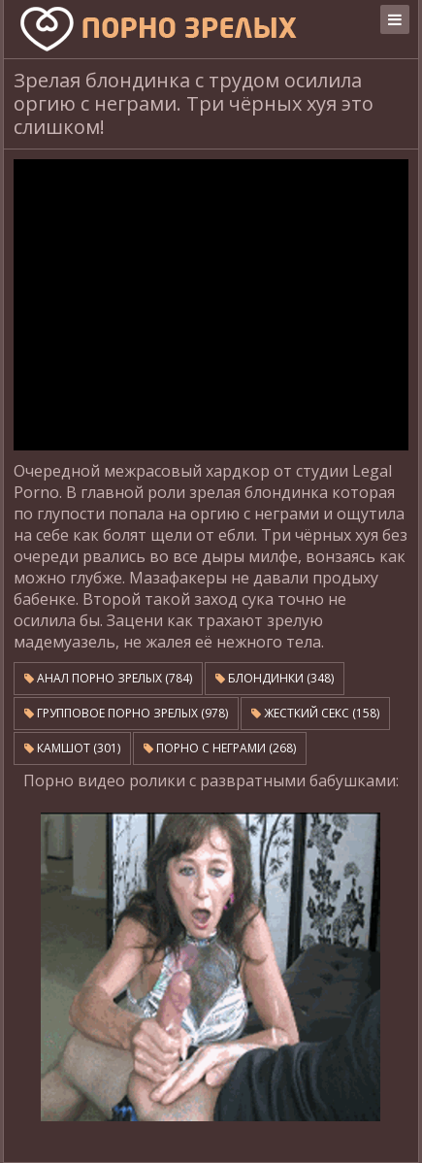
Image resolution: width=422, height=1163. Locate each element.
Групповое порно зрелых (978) (126, 713)
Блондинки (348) (274, 678)
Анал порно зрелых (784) (108, 678)
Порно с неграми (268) (220, 748)
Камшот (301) (72, 748)
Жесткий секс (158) (315, 713)
